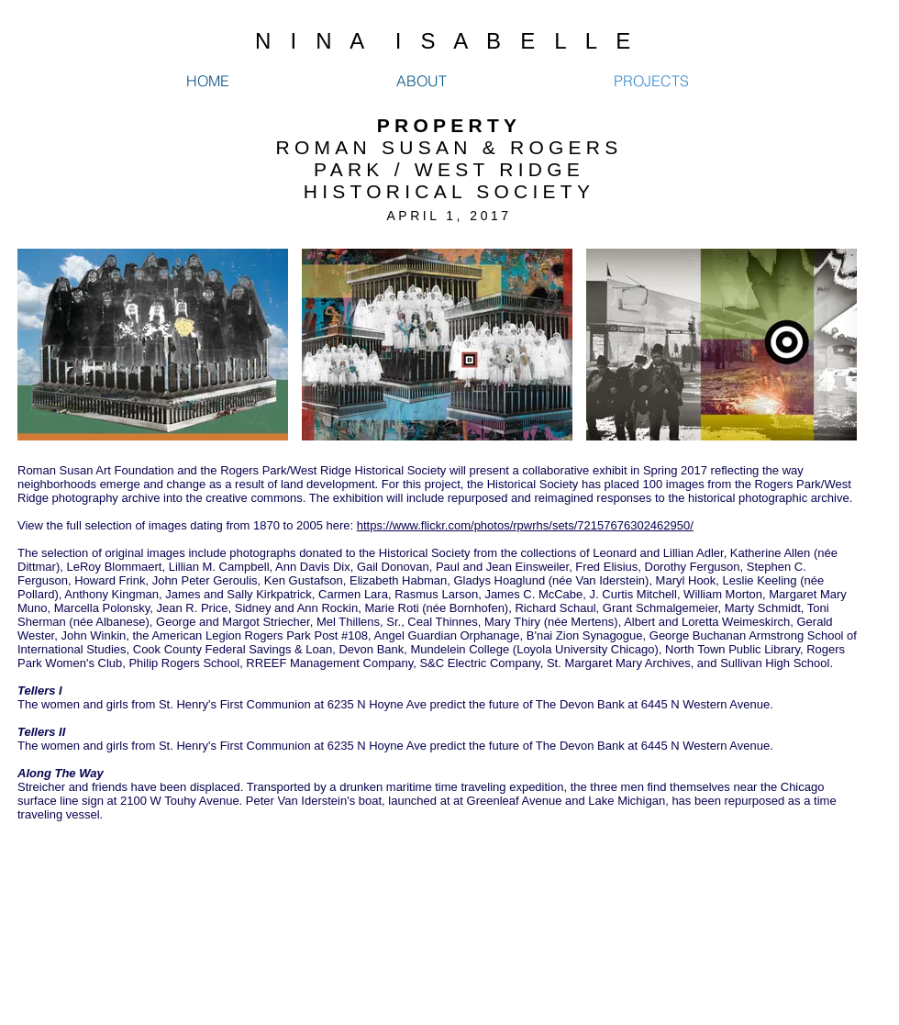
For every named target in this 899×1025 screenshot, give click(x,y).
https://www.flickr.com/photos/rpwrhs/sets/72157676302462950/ (525, 525)
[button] (152, 344)
